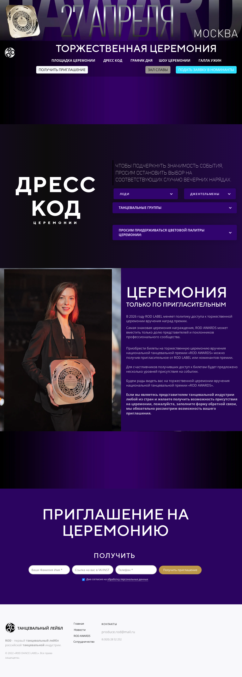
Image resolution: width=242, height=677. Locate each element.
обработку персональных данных (127, 579)
